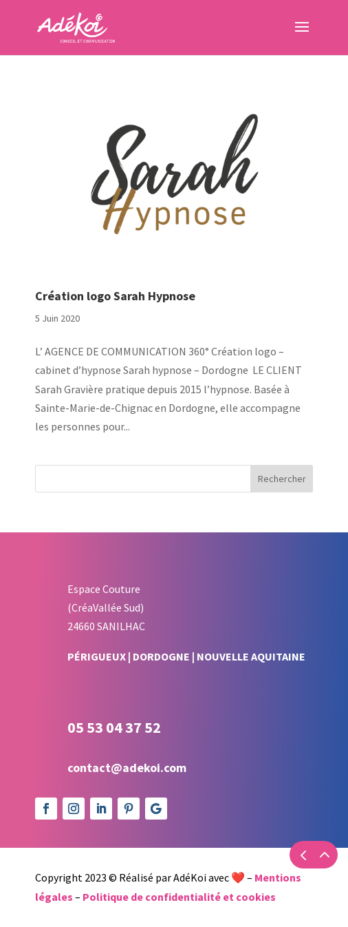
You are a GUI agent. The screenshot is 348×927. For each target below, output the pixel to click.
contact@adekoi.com (126, 767)
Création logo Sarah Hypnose (115, 296)
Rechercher (282, 478)
